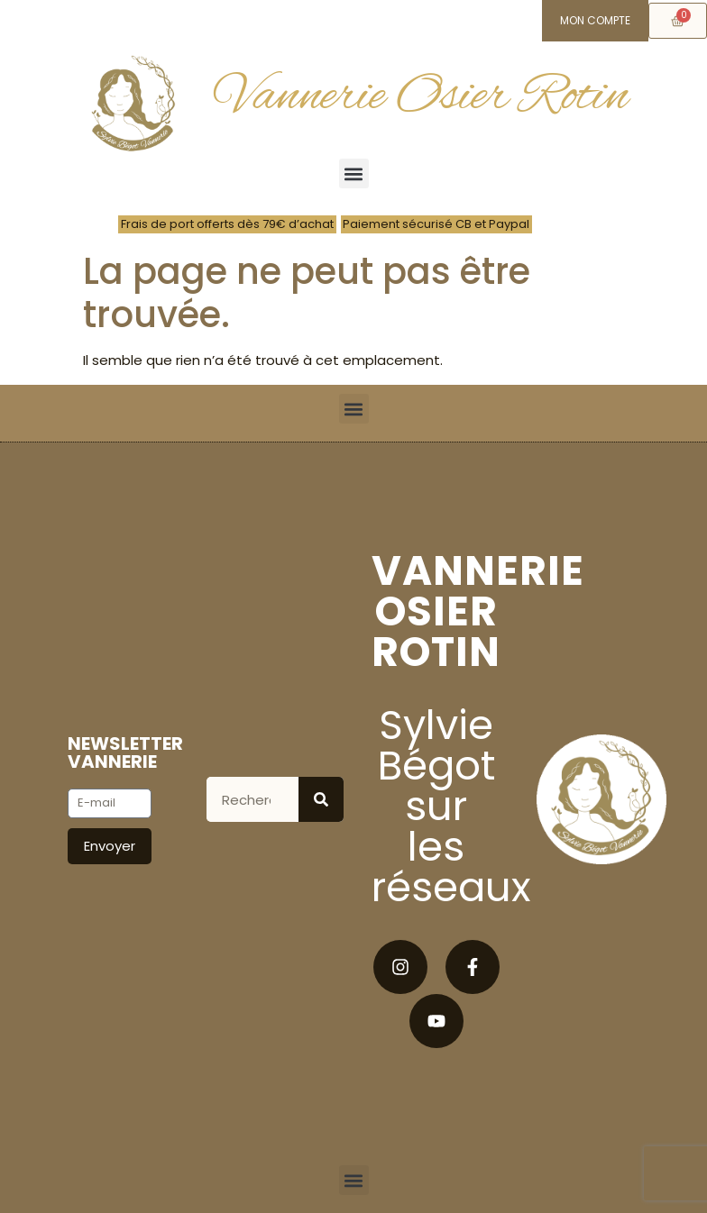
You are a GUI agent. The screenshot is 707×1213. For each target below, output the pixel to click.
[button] (354, 173)
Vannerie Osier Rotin (422, 97)
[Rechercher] (321, 799)
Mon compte (595, 20)
